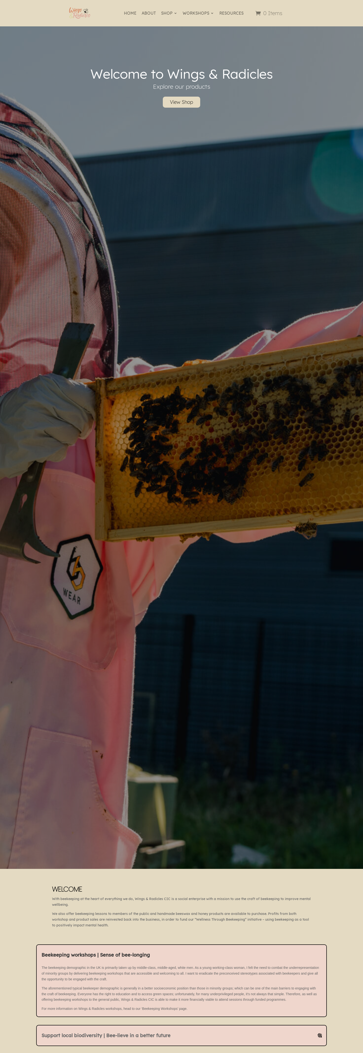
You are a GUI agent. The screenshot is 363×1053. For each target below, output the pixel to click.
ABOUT (149, 13)
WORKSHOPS (196, 13)
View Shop (181, 102)
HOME (130, 13)
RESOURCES (231, 13)
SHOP (167, 13)
